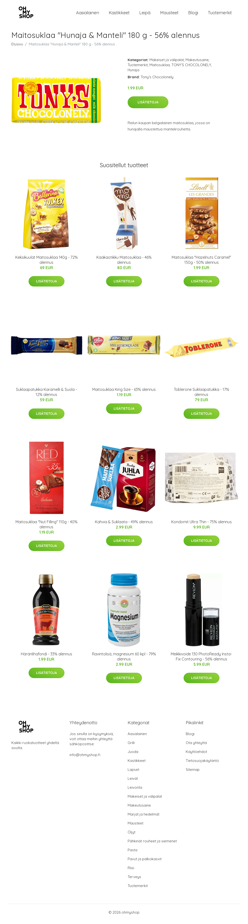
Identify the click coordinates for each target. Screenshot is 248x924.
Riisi (131, 871)
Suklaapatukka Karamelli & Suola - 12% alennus (46, 395)
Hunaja (133, 73)
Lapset (133, 773)
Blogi (193, 14)
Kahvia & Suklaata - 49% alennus (124, 525)
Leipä (144, 14)
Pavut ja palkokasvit (145, 862)
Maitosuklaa (159, 68)
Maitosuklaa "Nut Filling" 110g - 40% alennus (47, 528)
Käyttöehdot (196, 755)
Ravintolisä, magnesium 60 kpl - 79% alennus (124, 660)
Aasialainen (87, 14)
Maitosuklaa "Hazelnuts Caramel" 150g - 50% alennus (201, 263)
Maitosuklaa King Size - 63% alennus (124, 392)
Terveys (134, 880)
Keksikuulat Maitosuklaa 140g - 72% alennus (46, 263)
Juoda (133, 755)
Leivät (133, 782)
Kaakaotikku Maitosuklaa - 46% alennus (124, 263)
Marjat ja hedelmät (143, 817)
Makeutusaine (197, 63)
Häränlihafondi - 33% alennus (46, 657)
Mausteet (169, 14)
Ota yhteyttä (196, 746)
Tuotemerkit (220, 14)
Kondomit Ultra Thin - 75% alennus (201, 525)
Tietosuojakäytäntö (202, 764)
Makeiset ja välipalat (166, 63)
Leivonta (135, 790)
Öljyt (131, 835)
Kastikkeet (119, 14)
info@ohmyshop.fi (85, 758)
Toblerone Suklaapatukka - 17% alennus (201, 395)
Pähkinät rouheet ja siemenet (152, 844)
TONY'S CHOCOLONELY (191, 68)
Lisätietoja (148, 105)
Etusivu (17, 47)
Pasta (132, 853)
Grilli (131, 746)
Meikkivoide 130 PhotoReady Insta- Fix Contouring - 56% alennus (201, 660)
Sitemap (193, 773)
